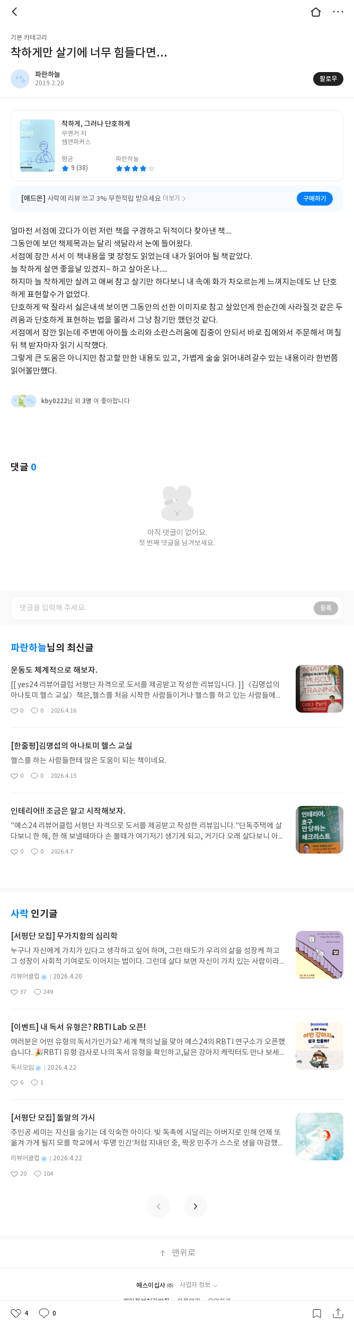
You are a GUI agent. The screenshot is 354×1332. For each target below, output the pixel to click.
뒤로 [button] (16, 11)
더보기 (338, 11)
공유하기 (338, 1313)
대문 (316, 11)
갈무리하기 (317, 1313)
